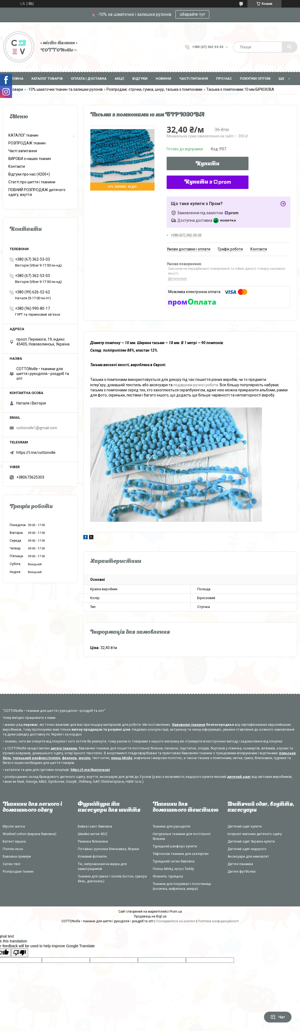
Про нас (224, 78)
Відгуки (140, 78)
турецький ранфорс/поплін (36, 758)
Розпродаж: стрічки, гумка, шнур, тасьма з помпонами (154, 89)
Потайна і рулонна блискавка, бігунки (108, 849)
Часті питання (193, 78)
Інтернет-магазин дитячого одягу (255, 834)
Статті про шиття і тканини (31, 182)
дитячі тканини (63, 748)
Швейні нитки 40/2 (92, 834)
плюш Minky (121, 758)
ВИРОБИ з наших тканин (29, 158)
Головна (15, 78)
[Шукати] (289, 47)
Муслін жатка (14, 826)
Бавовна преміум (17, 856)
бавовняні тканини (188, 725)
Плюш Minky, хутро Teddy (173, 869)
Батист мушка (14, 841)
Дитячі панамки (240, 864)
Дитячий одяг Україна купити (251, 841)
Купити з (207, 182)
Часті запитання (22, 151)
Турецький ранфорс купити (175, 846)
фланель (69, 758)
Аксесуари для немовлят (248, 856)
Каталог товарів (47, 78)
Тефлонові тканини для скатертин (180, 854)
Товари (16, 89)
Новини (163, 78)
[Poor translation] (19, 952)
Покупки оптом (255, 78)
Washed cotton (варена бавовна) (29, 834)
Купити (207, 164)
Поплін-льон (13, 849)
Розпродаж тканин (18, 871)
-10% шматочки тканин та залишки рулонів (65, 89)
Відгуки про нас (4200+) (29, 174)
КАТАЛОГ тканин (23, 135)
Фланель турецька (168, 876)
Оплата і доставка (89, 78)
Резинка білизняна (93, 841)
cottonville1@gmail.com (36, 428)
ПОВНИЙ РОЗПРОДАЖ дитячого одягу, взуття (36, 192)
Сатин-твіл (11, 864)
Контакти (16, 166)
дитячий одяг (239, 777)
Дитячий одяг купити (245, 826)
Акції (119, 78)
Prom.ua (176, 911)
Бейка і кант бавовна (95, 826)
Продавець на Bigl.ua (150, 916)
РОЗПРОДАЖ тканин (27, 143)
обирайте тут (192, 14)
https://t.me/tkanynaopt (90, 770)
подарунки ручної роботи (195, 385)
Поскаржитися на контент (175, 921)
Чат (277, 1017)
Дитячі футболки (241, 871)
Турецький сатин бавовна (174, 861)
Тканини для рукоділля (171, 826)
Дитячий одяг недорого (247, 849)
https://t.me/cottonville (36, 452)
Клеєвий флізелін (92, 856)
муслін (84, 758)
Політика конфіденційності (218, 921)
